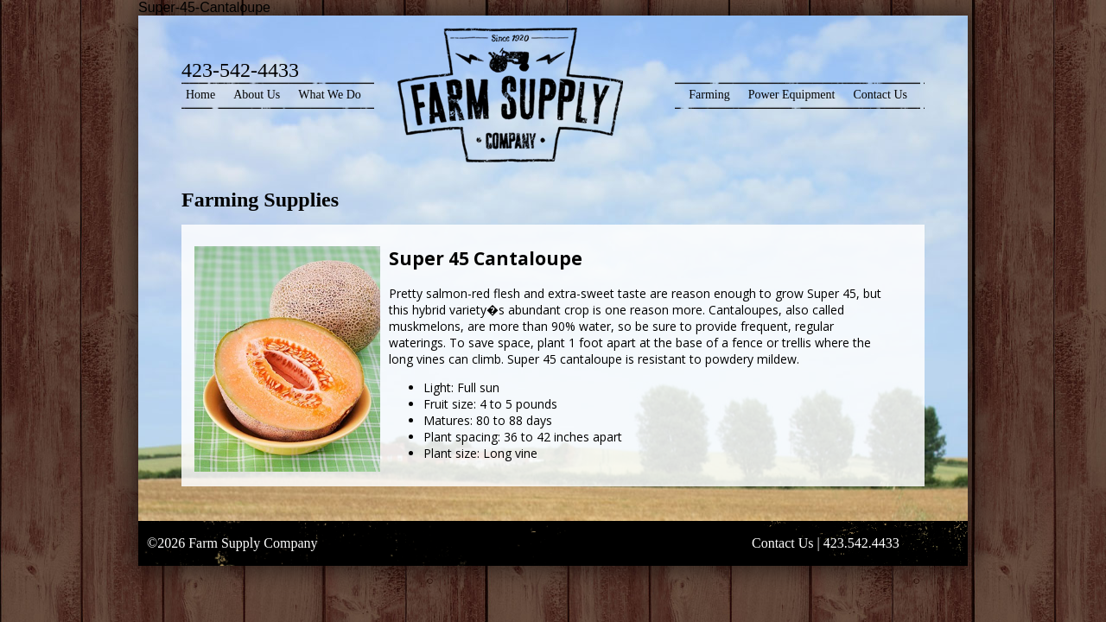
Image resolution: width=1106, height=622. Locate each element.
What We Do (329, 94)
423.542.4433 (861, 543)
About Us (256, 94)
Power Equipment (792, 94)
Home (200, 94)
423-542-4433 (240, 70)
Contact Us (880, 94)
